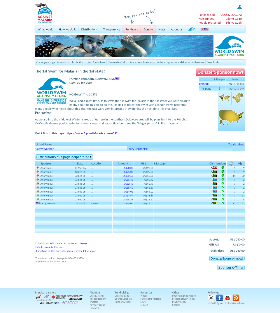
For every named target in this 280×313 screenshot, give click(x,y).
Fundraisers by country (142, 62)
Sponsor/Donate (123, 298)
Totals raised (236, 144)
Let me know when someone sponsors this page (61, 243)
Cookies (176, 304)
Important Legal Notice (184, 295)
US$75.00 (127, 203)
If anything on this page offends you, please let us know (65, 251)
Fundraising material (150, 298)
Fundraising (122, 292)
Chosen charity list (118, 62)
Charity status (97, 295)
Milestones (198, 62)
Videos (143, 295)
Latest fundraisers (95, 62)
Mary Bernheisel (137, 149)
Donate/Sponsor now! (220, 72)
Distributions (89, 29)
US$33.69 (127, 195)
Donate (148, 29)
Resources (146, 292)
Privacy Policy (179, 301)
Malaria (144, 304)
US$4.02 (128, 191)
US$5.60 (128, 187)
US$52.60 (127, 175)
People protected (210, 23)
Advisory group (97, 304)
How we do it (67, 29)
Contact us (95, 307)
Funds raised (207, 15)
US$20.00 (127, 168)
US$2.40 (128, 183)
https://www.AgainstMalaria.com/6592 (92, 133)
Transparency (111, 29)
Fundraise (132, 29)
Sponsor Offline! (231, 267)
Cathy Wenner (44, 149)
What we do (45, 29)
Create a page (122, 295)
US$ (231, 15)
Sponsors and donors (178, 62)
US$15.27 (127, 199)
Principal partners (45, 292)
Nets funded (206, 19)
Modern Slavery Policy (183, 298)
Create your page (45, 62)
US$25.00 (127, 171)
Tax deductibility (98, 298)
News (161, 29)
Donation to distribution (70, 62)
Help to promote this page (49, 247)
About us (176, 29)
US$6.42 (128, 179)
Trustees (94, 301)
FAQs (143, 301)
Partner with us (123, 301)
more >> (173, 123)
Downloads (213, 62)
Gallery (161, 62)
